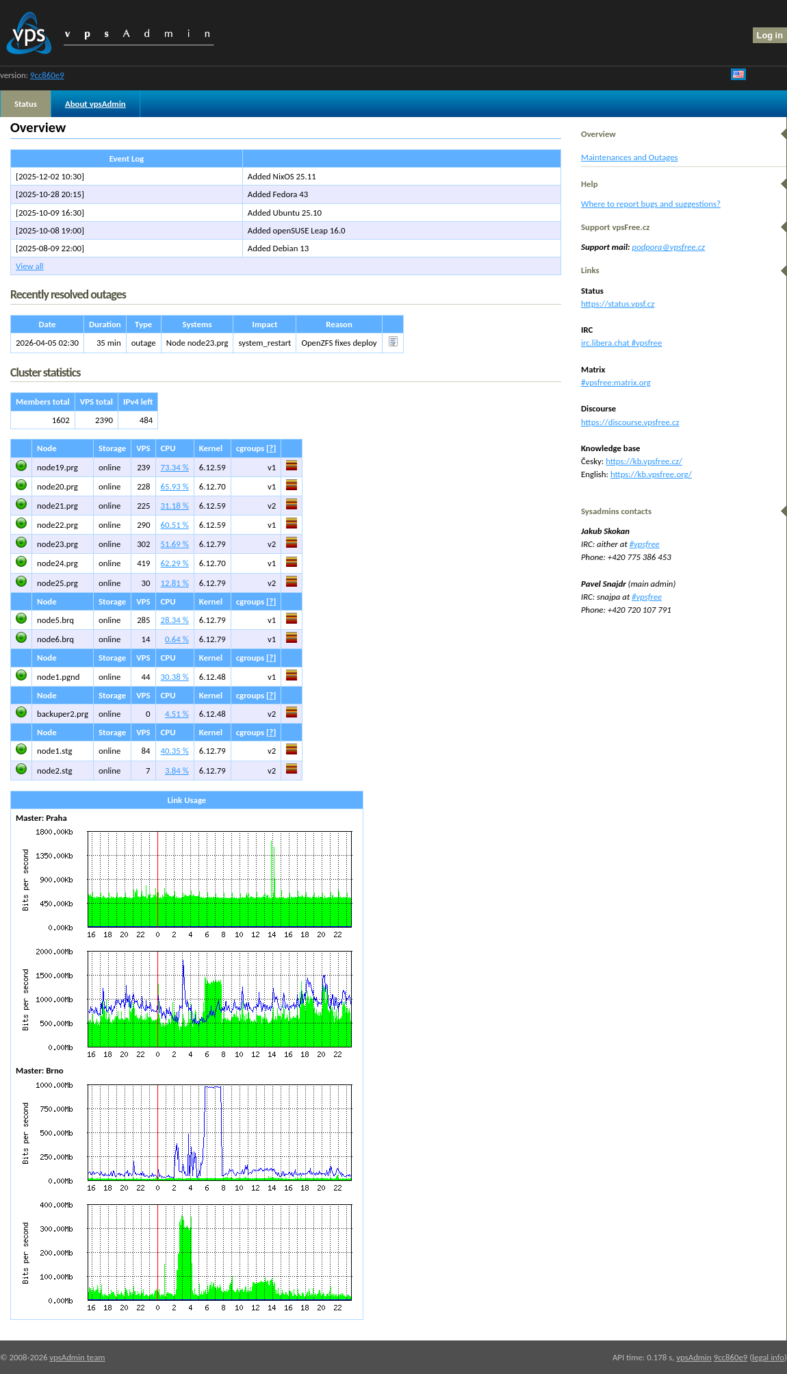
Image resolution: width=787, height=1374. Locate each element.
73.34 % (175, 467)
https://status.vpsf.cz (617, 303)
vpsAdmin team (77, 1357)
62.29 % (175, 563)
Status (25, 104)
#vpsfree (645, 544)
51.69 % (175, 544)
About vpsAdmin (95, 104)
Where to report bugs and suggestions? (651, 204)
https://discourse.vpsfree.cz (630, 422)
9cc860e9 (47, 75)
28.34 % (175, 620)
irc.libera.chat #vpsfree (621, 343)
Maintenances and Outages (629, 157)
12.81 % (175, 583)
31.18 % (175, 505)
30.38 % (175, 677)
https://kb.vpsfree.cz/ (644, 461)
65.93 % (175, 486)
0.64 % (177, 639)
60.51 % (175, 525)
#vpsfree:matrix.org (616, 382)
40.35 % (175, 751)
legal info (768, 1357)
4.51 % (177, 714)
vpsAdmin (693, 1357)
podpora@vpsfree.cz (669, 247)
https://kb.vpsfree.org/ (651, 474)
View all (30, 266)
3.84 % (177, 770)
